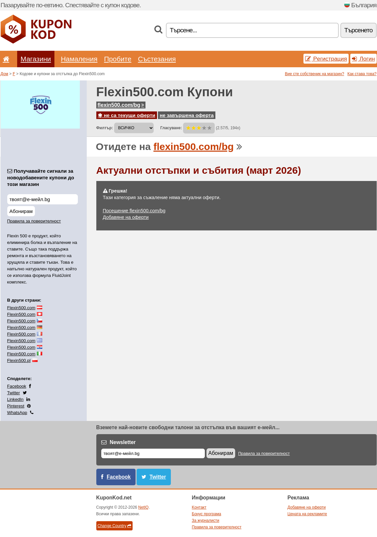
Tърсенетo (358, 30)
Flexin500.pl (19, 360)
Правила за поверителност (34, 221)
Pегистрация (326, 58)
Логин (363, 58)
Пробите (117, 59)
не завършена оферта (187, 115)
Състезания (157, 59)
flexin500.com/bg (121, 105)
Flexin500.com (21, 307)
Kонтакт (199, 507)
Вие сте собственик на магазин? (314, 74)
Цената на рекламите (307, 514)
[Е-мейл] (153, 453)
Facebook (16, 386)
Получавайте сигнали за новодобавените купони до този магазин (40, 177)
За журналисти (205, 520)
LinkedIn (15, 399)
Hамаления (79, 59)
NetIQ (143, 507)
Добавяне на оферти (126, 217)
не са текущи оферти (126, 115)
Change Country (114, 525)
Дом (4, 74)
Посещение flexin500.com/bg (134, 210)
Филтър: (104, 128)
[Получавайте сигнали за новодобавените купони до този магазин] (42, 199)
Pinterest (15, 405)
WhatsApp (17, 412)
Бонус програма (206, 514)
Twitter (13, 392)
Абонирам (21, 211)
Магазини (35, 59)
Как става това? (361, 74)
